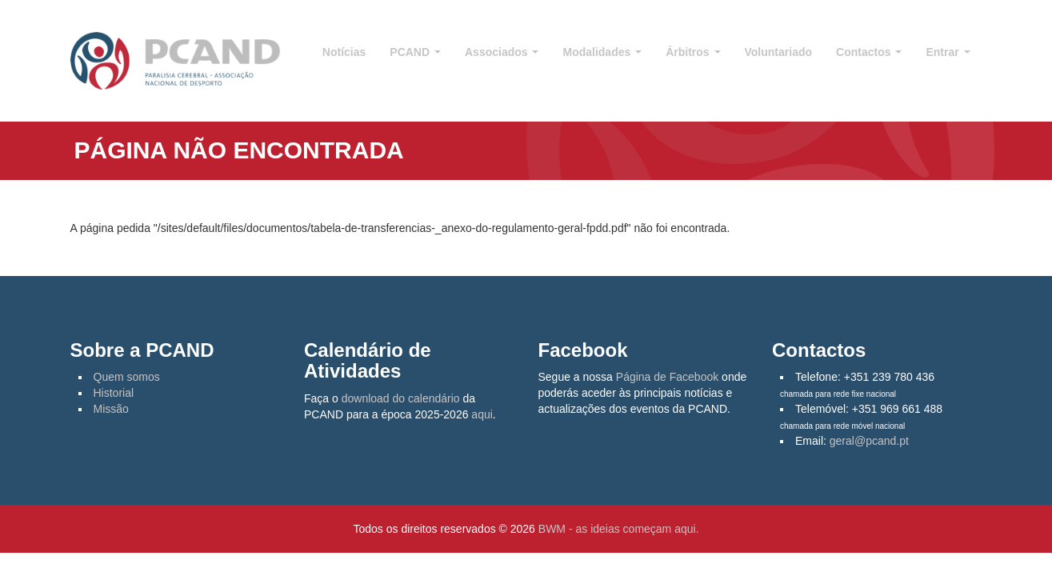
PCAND (415, 52)
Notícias (344, 52)
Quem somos (127, 376)
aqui (481, 414)
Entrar (948, 52)
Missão (111, 408)
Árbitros (693, 52)
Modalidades (602, 52)
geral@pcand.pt (869, 440)
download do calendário (401, 398)
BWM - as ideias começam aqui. (618, 528)
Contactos (869, 52)
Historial (114, 392)
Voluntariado (779, 52)
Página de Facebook (667, 376)
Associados (501, 52)
